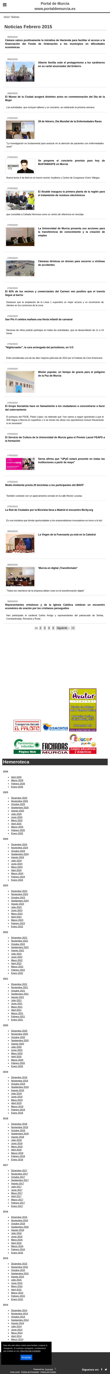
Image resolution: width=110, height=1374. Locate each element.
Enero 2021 (17, 1020)
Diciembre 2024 (19, 844)
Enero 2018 (17, 1159)
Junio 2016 (16, 1236)
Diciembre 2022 (19, 937)
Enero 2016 (17, 1253)
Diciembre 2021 (19, 984)
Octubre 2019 (18, 1084)
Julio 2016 (16, 1233)
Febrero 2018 (18, 1156)
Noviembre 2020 (19, 1034)
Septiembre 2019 (20, 1087)
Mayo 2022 (16, 960)
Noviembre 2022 (19, 941)
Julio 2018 (16, 1140)
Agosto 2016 (17, 1230)
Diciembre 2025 (19, 798)
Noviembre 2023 (19, 894)
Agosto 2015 (17, 1277)
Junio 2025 (16, 817)
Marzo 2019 (17, 1106)
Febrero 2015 (18, 1296)
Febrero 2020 (18, 1063)
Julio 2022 (16, 954)
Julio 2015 (16, 1280)
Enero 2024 (17, 880)
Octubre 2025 (18, 804)
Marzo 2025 (17, 827)
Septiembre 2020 (20, 1040)
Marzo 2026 (17, 780)
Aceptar (26, 1357)
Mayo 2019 (16, 1100)
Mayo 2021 (16, 1007)
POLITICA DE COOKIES (30, 1351)
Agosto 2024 (17, 857)
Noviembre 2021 (19, 987)
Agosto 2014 (17, 1323)
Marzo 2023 (17, 920)
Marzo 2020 (17, 1060)
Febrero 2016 (18, 1249)
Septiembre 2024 (20, 854)
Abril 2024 (16, 870)
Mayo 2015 (16, 1286)
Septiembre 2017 (20, 1180)
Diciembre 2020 (19, 1031)
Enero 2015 (17, 1299)
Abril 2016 (16, 1243)
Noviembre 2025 (19, 801)
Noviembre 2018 (19, 1127)
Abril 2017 (16, 1196)
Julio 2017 (16, 1187)
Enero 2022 (17, 973)
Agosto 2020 (17, 1044)
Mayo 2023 (16, 914)
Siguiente (62, 628)
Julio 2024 (16, 860)
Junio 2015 (16, 1283)
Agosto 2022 (17, 950)
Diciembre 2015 (19, 1264)
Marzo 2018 (17, 1153)
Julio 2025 (16, 814)
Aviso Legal (15, 1372)
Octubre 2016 (18, 1223)
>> (72, 628)
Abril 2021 (16, 1010)
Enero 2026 (17, 787)
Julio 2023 (16, 907)
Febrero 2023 (18, 923)
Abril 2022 (16, 963)
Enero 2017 (17, 1206)
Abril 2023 (16, 917)
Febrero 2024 (18, 877)
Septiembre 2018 (20, 1133)
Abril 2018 (16, 1150)
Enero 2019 (17, 1113)
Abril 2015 (16, 1289)
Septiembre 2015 (20, 1273)
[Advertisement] (55, 664)
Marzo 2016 (17, 1246)
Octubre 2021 (18, 991)
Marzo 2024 (17, 873)
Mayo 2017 (16, 1193)
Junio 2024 (16, 864)
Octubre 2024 (18, 851)
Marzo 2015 (17, 1293)
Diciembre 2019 (19, 1077)
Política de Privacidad (30, 1372)
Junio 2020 (16, 1050)
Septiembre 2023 (20, 901)
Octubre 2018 (18, 1130)
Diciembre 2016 (19, 1217)
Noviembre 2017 (19, 1174)
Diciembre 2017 (19, 1170)
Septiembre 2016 (20, 1227)
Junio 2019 (16, 1097)
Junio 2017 (16, 1190)
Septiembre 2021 (20, 994)
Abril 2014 (16, 1336)
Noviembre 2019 (19, 1081)
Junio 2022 (16, 957)
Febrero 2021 (18, 1016)
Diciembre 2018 (19, 1124)
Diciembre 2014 (19, 1310)
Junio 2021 (16, 1003)
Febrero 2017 (18, 1203)
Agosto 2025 (17, 811)
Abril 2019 (16, 1103)
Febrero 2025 (18, 830)
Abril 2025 (16, 824)
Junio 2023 (16, 910)
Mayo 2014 (16, 1333)
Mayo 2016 (16, 1240)
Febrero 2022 (18, 970)
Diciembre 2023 (19, 891)
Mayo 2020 (16, 1053)
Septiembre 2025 (20, 807)
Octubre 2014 (18, 1317)
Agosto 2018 (17, 1137)
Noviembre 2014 (19, 1313)
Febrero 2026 (18, 783)
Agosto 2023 (17, 904)
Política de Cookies (48, 1372)
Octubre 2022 (18, 944)
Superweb (49, 1369)
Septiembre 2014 (20, 1320)
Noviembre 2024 (19, 847)
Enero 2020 (17, 1066)
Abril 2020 (16, 1056)
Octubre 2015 (18, 1270)
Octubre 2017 (18, 1177)
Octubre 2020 (18, 1037)
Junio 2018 (16, 1143)
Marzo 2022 (17, 966)
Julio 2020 (16, 1047)
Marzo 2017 (17, 1200)
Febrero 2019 (18, 1110)
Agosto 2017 (17, 1183)
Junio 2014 (16, 1330)
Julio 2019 (16, 1093)
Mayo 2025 (16, 820)
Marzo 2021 (17, 1013)
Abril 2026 (16, 777)
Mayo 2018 (16, 1146)
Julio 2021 (16, 1000)
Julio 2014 (16, 1326)
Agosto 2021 (17, 997)
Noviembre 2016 (19, 1220)
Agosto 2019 (17, 1090)
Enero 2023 (17, 926)
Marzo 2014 (17, 1339)
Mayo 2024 (16, 867)
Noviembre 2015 (19, 1267)
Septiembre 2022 (20, 947)
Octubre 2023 (18, 897)
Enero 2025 (17, 833)
